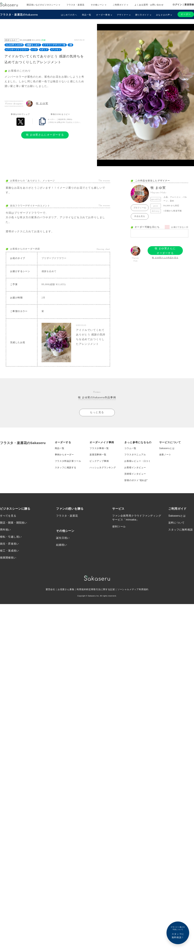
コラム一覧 (130, 448)
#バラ (34, 49)
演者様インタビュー (135, 474)
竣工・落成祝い (9, 551)
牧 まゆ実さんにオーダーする (45, 134)
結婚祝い (61, 545)
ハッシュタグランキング (103, 467)
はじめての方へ (69, 15)
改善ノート (165, 454)
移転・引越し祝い (11, 537)
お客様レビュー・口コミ (137, 461)
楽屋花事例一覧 (98, 454)
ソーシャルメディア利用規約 (132, 589)
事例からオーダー (64, 454)
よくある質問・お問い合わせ (149, 5)
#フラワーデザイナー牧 (54, 45)
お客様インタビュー (135, 467)
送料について (176, 523)
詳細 (43, 40)
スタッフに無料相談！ (178, 932)
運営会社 (50, 589)
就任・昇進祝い (9, 544)
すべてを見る (8, 516)
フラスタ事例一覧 (99, 448)
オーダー (186, 14)
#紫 (70, 45)
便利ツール (119, 526)
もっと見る (97, 412)
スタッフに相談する (65, 467)
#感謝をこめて (33, 45)
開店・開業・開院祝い (13, 523)
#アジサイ (56, 49)
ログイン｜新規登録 (183, 4)
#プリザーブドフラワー (17, 49)
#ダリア (44, 49)
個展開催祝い (8, 558)
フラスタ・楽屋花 (75, 5)
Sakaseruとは (167, 448)
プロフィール (139, 208)
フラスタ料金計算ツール (68, 461)
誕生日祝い (63, 538)
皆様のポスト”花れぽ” (136, 480)
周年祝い (5, 530)
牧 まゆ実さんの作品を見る (165, 258)
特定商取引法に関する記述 (100, 589)
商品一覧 (86, 15)
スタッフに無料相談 (180, 530)
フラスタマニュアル (135, 454)
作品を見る (139, 216)
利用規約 (81, 589)
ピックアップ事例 (99, 461)
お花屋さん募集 (66, 589)
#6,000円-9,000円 (14, 45)
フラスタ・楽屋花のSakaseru (19, 14)
